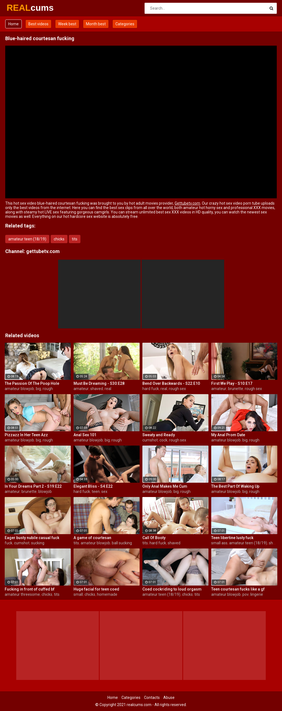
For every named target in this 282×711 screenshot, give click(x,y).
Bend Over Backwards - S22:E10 (171, 383)
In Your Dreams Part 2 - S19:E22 (33, 486)
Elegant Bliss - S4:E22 (93, 486)
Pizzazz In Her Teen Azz (26, 435)
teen (96, 491)
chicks (59, 239)
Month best (96, 24)
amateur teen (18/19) (27, 239)
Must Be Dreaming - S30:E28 (99, 383)
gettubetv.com (43, 251)
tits (74, 239)
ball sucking (122, 543)
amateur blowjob (19, 388)
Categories (124, 24)
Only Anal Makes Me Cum (164, 486)
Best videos (38, 24)
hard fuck (150, 388)
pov (245, 594)
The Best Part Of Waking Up (235, 486)
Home (13, 24)
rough (48, 388)
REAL (21, 8)
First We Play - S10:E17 (231, 383)
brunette (235, 388)
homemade (107, 594)
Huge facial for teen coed (96, 589)
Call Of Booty (154, 538)
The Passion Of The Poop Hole (32, 383)
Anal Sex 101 (85, 435)
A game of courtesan (92, 538)
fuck (8, 543)
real (108, 388)
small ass (219, 543)
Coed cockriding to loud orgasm (172, 589)
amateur (81, 388)
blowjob (45, 491)
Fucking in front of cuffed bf (30, 589)
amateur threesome (22, 594)
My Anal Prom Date (228, 435)
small (78, 594)
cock (163, 440)
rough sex (177, 388)
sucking (37, 543)
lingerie (256, 594)
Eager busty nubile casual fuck (32, 538)
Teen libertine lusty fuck (232, 538)
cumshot (150, 440)
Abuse (169, 697)
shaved (96, 388)
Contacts (152, 697)
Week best (67, 24)
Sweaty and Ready (158, 435)
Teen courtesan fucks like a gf (238, 589)
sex (104, 491)
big (38, 388)
